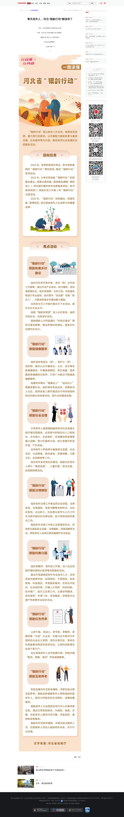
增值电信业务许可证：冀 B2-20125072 (49, 800)
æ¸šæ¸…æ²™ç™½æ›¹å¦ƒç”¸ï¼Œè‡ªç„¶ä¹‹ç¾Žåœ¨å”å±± (96, 74)
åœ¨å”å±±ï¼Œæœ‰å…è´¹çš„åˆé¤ (95, 93)
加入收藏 (71, 803)
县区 (32, 3)
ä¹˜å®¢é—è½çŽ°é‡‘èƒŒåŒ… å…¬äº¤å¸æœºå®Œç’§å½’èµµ (94, 20)
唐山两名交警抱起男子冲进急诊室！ (51, 770)
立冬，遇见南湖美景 (44, 783)
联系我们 (54, 803)
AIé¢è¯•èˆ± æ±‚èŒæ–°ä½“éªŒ (93, 29)
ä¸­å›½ (87, 51)
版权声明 (60, 803)
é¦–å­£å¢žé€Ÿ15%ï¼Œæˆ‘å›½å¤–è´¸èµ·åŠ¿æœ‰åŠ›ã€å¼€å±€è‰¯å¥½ (96, 87)
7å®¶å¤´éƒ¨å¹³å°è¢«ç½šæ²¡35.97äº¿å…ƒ (95, 54)
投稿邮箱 (77, 803)
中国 (40, 3)
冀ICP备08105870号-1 (107, 798)
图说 (48, 3)
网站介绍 (48, 803)
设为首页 (65, 803)
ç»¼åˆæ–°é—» (89, 17)
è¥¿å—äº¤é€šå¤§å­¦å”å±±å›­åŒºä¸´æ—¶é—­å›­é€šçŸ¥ (96, 37)
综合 (36, 3)
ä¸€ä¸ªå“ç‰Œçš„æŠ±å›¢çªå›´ (93, 61)
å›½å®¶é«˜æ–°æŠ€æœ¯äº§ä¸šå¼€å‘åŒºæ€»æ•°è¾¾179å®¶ (95, 78)
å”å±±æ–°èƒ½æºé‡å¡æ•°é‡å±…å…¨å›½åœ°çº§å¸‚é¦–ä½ (95, 46)
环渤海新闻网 (34, 10)
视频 (44, 3)
